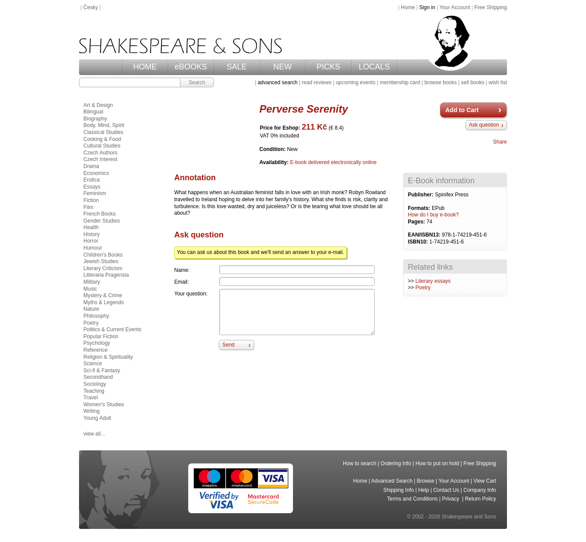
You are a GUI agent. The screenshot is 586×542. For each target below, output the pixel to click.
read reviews (316, 82)
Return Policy (480, 499)
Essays (91, 187)
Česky (90, 7)
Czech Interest (100, 159)
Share (500, 142)
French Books (99, 214)
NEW (282, 66)
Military (91, 282)
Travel (90, 397)
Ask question (484, 125)
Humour (92, 248)
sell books (472, 82)
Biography (95, 119)
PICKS (328, 66)
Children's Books (103, 255)
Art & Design (98, 105)
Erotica (91, 180)
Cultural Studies (102, 146)
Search (197, 82)
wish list (498, 82)
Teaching (93, 391)
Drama (91, 166)
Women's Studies (103, 404)
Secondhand (98, 377)
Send (228, 345)
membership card (399, 82)
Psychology (96, 343)
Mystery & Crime (102, 295)
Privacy (451, 499)
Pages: (417, 222)
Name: (182, 270)
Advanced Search (392, 481)
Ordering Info (396, 463)
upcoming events (356, 82)
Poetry (423, 288)
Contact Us (446, 490)
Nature (91, 309)
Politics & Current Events (112, 329)
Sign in (427, 7)
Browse (425, 481)
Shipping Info (398, 490)
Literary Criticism (102, 268)
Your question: (190, 294)
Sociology (94, 384)
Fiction (91, 200)
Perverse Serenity (303, 109)
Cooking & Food (102, 139)
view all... (94, 434)
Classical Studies (103, 132)
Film (88, 207)
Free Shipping (490, 7)
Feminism (94, 193)
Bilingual (93, 112)
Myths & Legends (103, 302)
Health (91, 227)
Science (92, 363)
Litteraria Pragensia (106, 275)
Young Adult (97, 418)
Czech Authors (100, 153)
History (91, 234)
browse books (440, 82)
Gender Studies (101, 221)
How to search (359, 463)
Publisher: (421, 195)
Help (423, 490)
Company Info (479, 490)
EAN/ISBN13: (425, 235)
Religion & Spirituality (108, 357)
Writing (91, 411)
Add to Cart (462, 109)
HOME (145, 66)
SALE (237, 66)
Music (90, 289)
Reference (95, 350)
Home (408, 7)
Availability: (274, 162)
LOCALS (374, 66)
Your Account (454, 7)
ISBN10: (418, 242)
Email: (181, 282)
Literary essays (433, 281)
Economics (96, 173)
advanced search (277, 82)
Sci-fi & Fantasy (101, 370)
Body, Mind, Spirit (103, 125)
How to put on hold (437, 463)
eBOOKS (191, 66)
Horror (90, 241)
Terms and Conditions (412, 499)
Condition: (273, 149)
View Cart (484, 481)
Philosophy (96, 316)
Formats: (420, 208)
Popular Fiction (100, 336)
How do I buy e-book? (433, 215)
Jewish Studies (100, 261)
